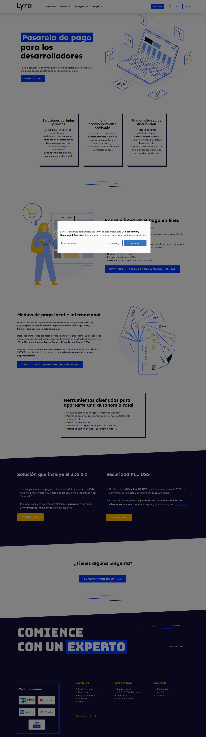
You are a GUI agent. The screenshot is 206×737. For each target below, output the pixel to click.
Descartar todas (68, 243)
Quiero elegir (114, 243)
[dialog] (104, 237)
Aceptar (135, 243)
